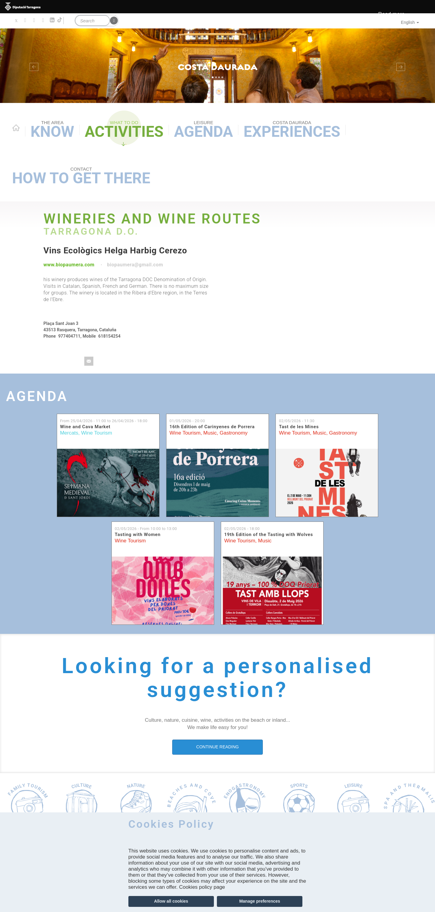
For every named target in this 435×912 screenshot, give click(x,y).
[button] (32, 65)
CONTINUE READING (217, 746)
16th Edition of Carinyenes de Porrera (212, 426)
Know (52, 130)
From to (103, 421)
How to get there (81, 176)
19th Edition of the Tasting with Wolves (268, 534)
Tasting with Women (138, 534)
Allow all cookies (171, 901)
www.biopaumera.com (69, 265)
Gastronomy (234, 433)
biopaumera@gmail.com (135, 265)
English (410, 22)
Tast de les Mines (299, 426)
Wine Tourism (96, 433)
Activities (124, 130)
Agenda (203, 130)
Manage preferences (259, 901)
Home (16, 127)
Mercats (69, 433)
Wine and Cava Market (85, 426)
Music (210, 433)
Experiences (291, 130)
